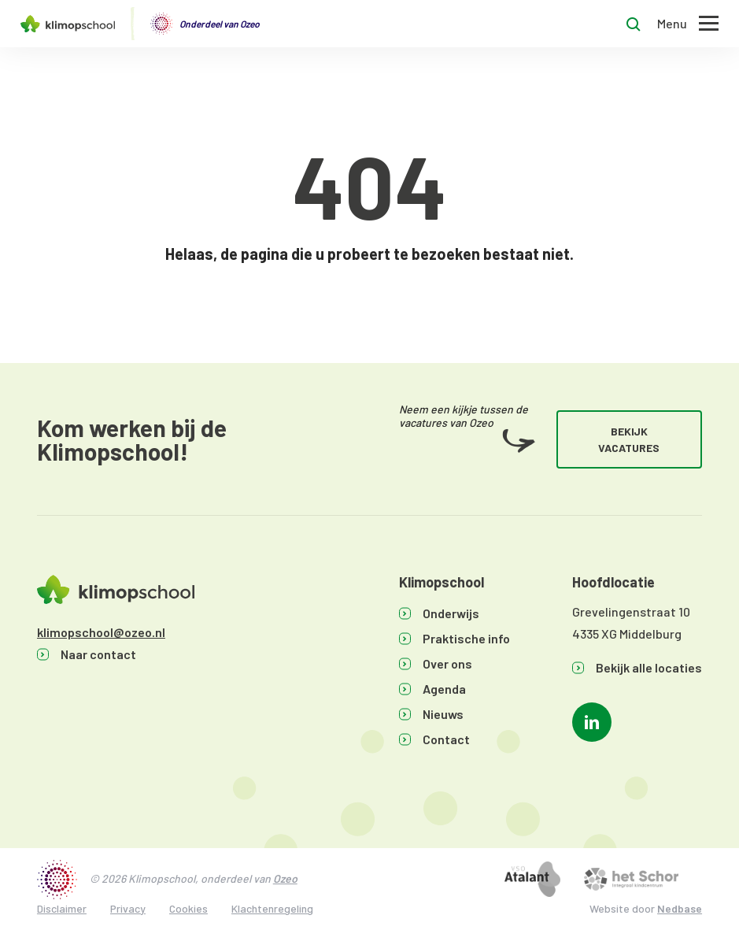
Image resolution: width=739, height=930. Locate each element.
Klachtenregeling (272, 908)
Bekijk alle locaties (649, 667)
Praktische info (466, 638)
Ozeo (285, 878)
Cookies (188, 908)
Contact (446, 739)
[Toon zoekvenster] (633, 23)
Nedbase (679, 908)
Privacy (128, 908)
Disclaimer (62, 908)
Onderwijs (451, 613)
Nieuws (443, 713)
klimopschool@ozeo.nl (101, 631)
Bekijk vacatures (629, 439)
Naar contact (98, 654)
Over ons (447, 663)
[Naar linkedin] (592, 722)
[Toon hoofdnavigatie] (688, 24)
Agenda (444, 688)
